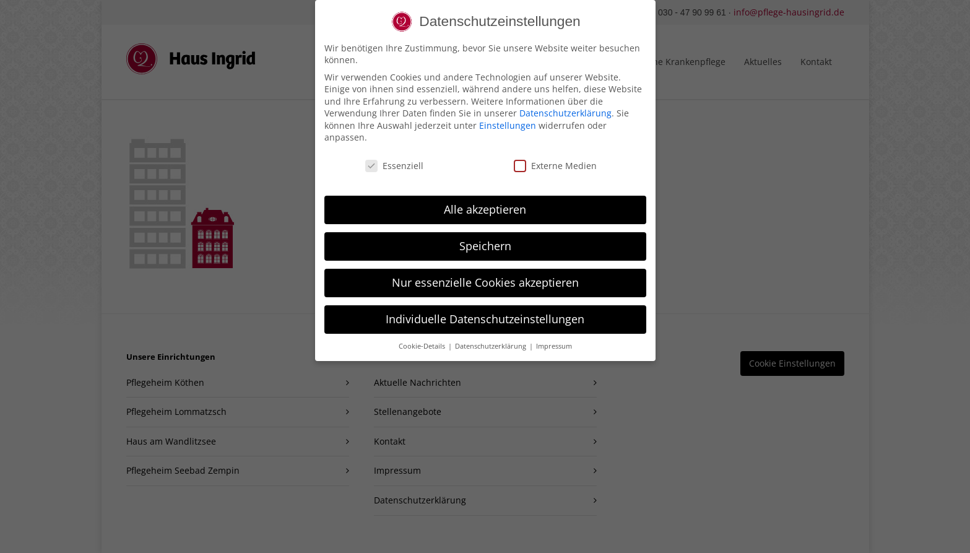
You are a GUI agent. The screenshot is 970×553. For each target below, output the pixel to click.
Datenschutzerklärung (565, 107)
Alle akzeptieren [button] (485, 203)
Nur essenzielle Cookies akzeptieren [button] (485, 276)
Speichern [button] (485, 239)
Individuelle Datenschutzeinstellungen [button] (485, 312)
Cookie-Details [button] (423, 340)
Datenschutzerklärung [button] (491, 340)
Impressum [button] (554, 340)
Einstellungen (507, 119)
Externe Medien (555, 160)
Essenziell (394, 160)
